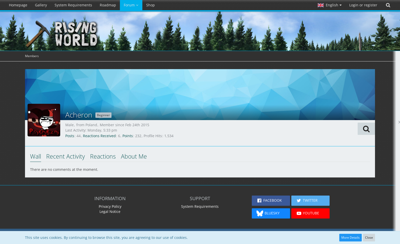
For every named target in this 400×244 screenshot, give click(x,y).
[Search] (388, 5)
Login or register (363, 5)
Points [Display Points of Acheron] (127, 135)
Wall (35, 156)
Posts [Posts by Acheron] (69, 135)
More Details (350, 237)
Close (369, 237)
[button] (329, 5)
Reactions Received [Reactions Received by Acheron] (99, 135)
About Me (134, 156)
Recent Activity (65, 156)
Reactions (103, 156)
